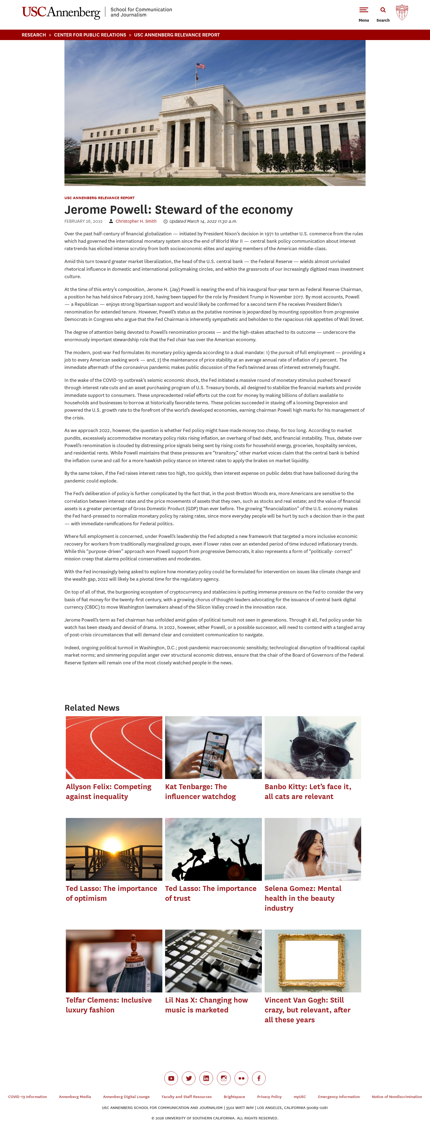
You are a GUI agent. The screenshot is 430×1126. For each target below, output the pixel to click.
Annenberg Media (75, 1096)
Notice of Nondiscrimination (397, 1096)
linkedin (206, 1078)
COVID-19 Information (27, 1096)
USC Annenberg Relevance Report (99, 197)
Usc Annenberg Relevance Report (177, 35)
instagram (224, 1078)
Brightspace (234, 1096)
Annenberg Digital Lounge (126, 1096)
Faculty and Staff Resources (187, 1096)
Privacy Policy (269, 1096)
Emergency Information (339, 1096)
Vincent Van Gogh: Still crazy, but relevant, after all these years (307, 1010)
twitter (189, 1078)
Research (34, 35)
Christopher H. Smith (136, 221)
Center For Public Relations (90, 35)
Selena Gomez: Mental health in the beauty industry (303, 898)
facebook (259, 1078)
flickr (241, 1078)
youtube (171, 1078)
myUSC (300, 1096)
